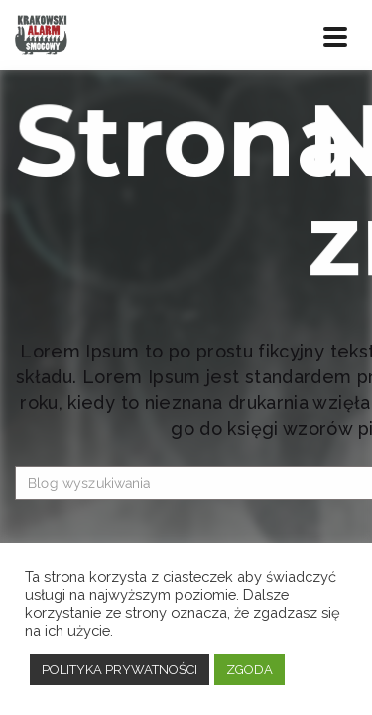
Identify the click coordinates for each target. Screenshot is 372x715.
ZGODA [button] (249, 669)
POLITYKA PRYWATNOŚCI (119, 669)
